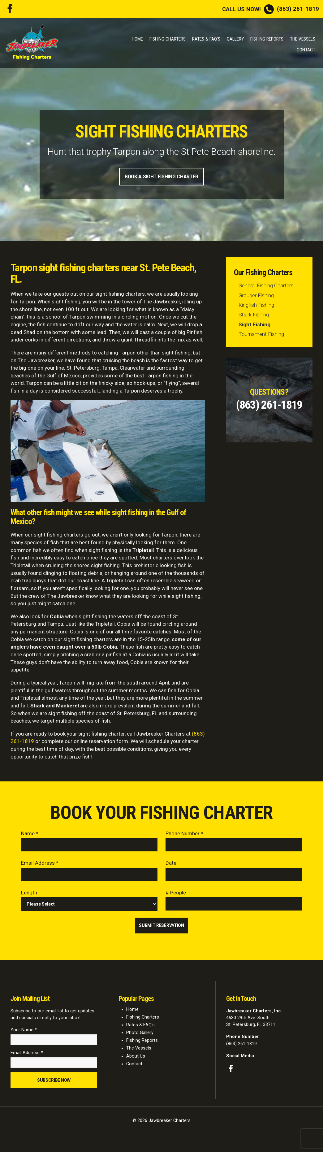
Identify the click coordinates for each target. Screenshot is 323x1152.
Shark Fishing (254, 315)
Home (137, 39)
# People (176, 894)
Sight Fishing (254, 325)
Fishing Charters (167, 39)
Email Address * (39, 864)
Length (29, 894)
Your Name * (24, 1032)
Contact (306, 50)
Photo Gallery (139, 1035)
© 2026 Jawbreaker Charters (161, 1125)
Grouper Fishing (256, 296)
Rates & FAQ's (206, 39)
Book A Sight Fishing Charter (161, 177)
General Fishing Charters (266, 286)
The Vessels (302, 39)
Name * (29, 834)
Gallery (235, 39)
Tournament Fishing (261, 335)
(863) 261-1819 (270, 9)
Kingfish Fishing (256, 305)
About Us (135, 1058)
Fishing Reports (266, 39)
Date (171, 864)
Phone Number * (184, 834)
